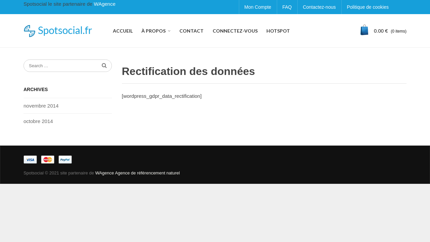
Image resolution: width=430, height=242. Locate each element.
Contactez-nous (319, 7)
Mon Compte (257, 7)
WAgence (104, 4)
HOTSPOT (278, 31)
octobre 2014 (38, 121)
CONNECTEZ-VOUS (235, 31)
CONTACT (191, 31)
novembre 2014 (41, 106)
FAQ (287, 7)
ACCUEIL (123, 31)
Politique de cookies (368, 7)
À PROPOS (153, 31)
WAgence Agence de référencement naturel (137, 172)
